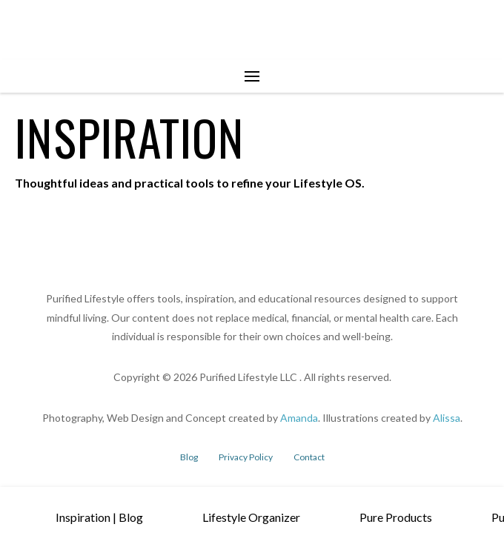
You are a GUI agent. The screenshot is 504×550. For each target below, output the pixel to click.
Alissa (446, 417)
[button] (252, 76)
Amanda (299, 417)
